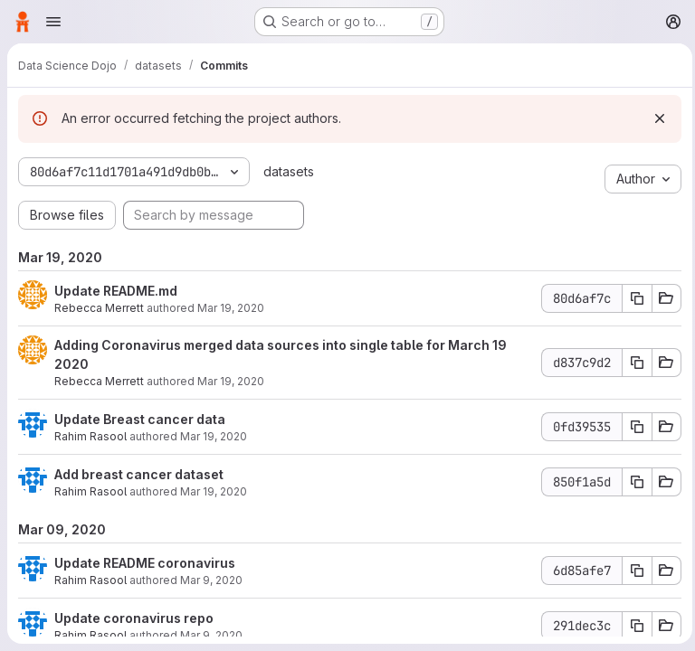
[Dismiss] (655, 118)
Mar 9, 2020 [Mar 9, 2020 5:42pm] (211, 580)
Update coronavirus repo (134, 618)
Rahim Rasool (90, 436)
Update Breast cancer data (139, 419)
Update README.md (115, 290)
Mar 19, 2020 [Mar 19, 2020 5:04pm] (213, 436)
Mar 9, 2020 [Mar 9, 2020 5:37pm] (211, 635)
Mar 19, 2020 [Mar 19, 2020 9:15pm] (230, 308)
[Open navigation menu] (53, 21)
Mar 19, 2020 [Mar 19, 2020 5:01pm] (213, 491)
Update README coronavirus (144, 563)
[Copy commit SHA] (632, 298)
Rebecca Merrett (99, 308)
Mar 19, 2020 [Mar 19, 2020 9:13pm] (230, 381)
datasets (287, 171)
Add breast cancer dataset (139, 474)
